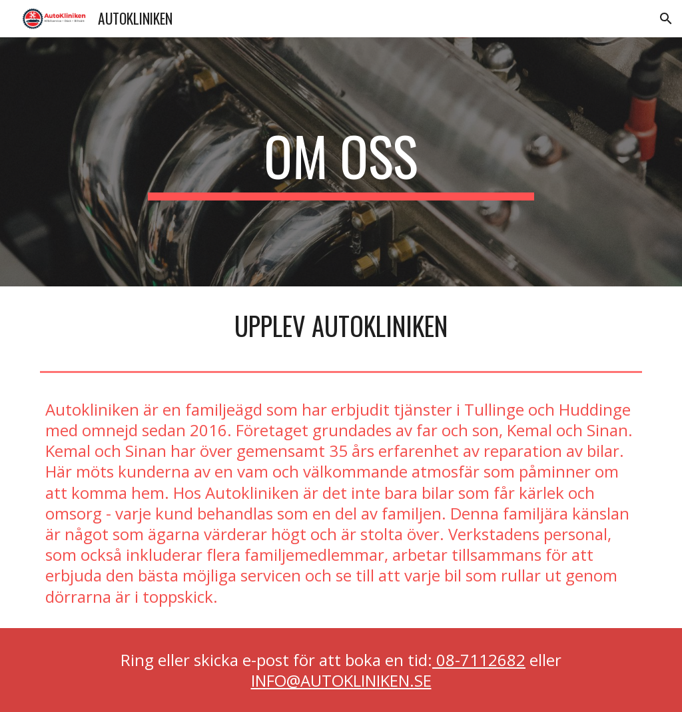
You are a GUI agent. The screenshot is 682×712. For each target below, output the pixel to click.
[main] (341, 162)
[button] (666, 19)
